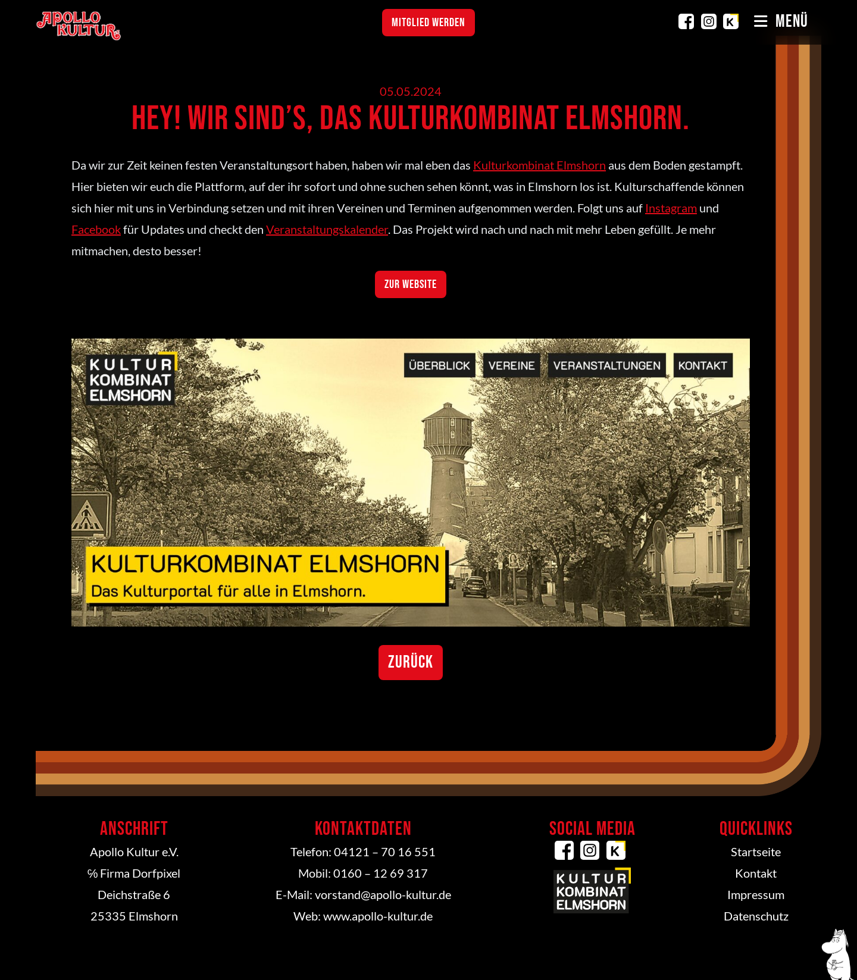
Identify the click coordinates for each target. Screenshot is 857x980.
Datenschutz (756, 916)
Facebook (686, 21)
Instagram (709, 21)
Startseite (756, 851)
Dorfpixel (156, 873)
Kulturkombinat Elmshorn (731, 21)
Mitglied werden (428, 22)
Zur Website (410, 284)
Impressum (755, 894)
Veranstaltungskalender (327, 229)
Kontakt (756, 873)
